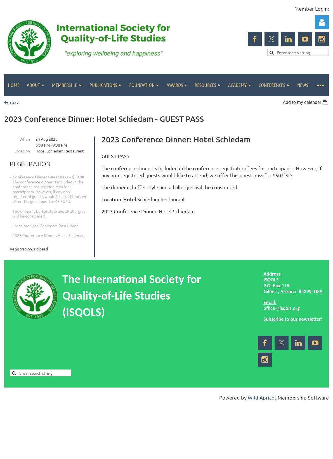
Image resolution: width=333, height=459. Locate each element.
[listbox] (306, 102)
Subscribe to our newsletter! (292, 319)
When (25, 139)
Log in (322, 22)
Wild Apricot (262, 397)
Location (22, 150)
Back (14, 103)
